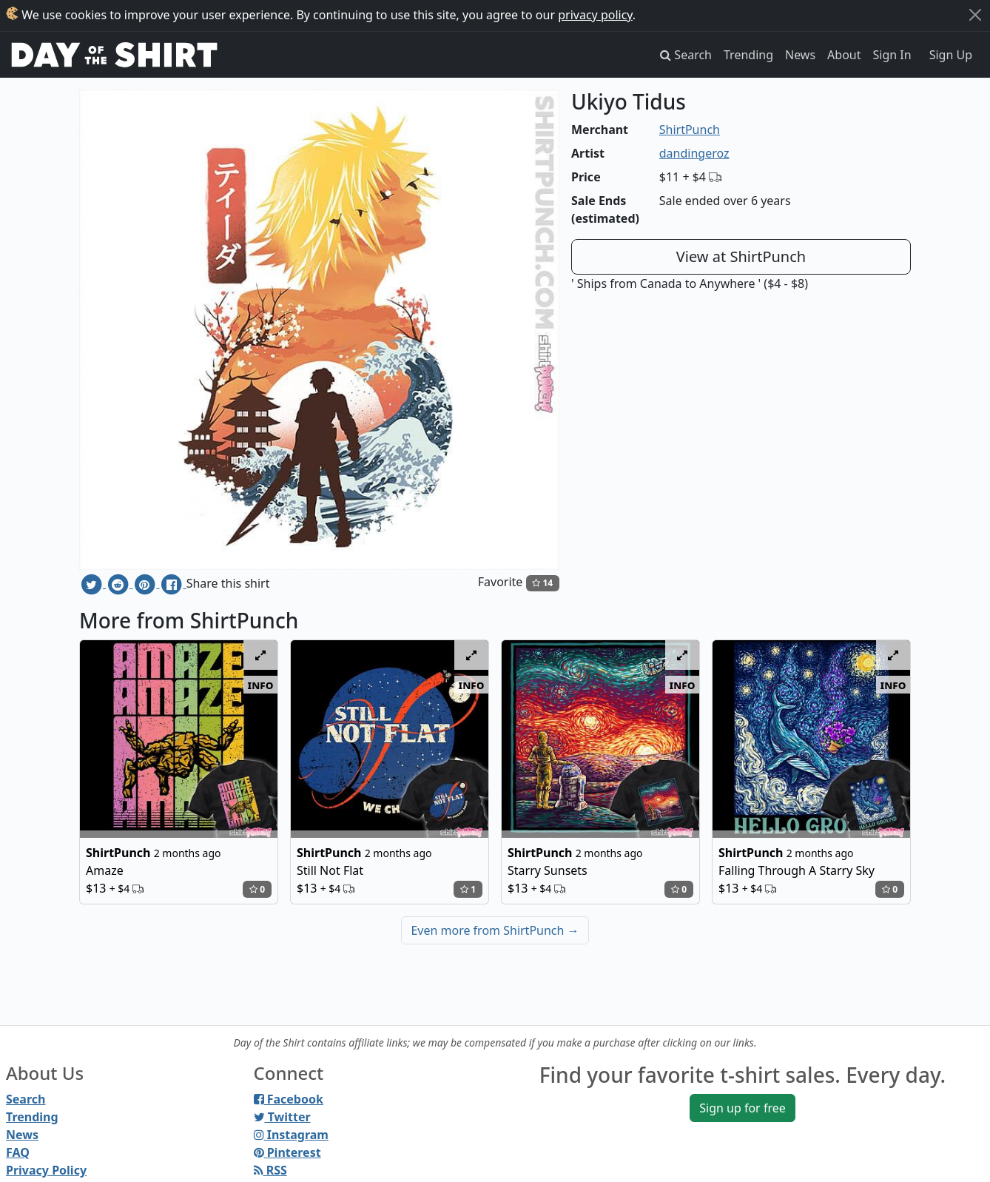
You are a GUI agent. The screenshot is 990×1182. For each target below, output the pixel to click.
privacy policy (595, 15)
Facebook (288, 1099)
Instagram (291, 1134)
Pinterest (287, 1152)
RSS (270, 1170)
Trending (748, 55)
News (800, 55)
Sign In (892, 55)
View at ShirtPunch (741, 256)
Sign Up (950, 55)
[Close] (975, 15)
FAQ (18, 1152)
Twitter (282, 1117)
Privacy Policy (46, 1170)
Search (25, 1099)
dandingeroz (694, 153)
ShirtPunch (689, 129)
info (261, 684)
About (844, 55)
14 (542, 583)
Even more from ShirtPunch (495, 930)
